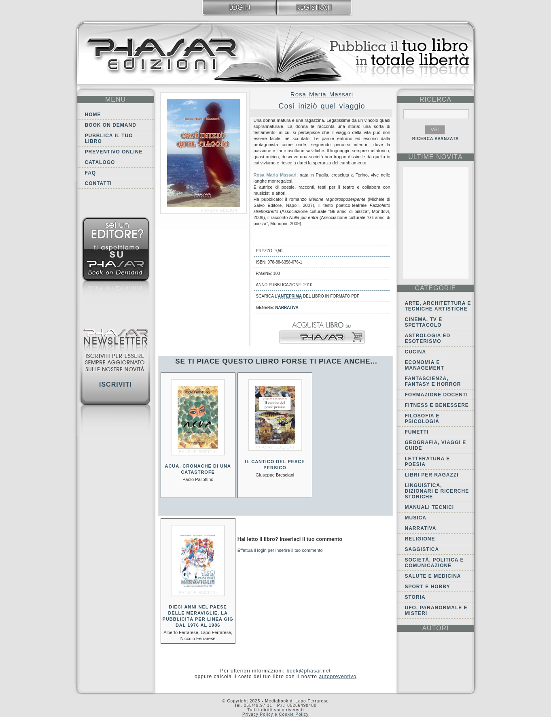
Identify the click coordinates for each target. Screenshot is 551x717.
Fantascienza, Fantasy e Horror (433, 381)
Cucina (415, 352)
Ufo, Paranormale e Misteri (436, 610)
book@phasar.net (308, 671)
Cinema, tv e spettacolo (424, 322)
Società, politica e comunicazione (434, 562)
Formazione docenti (436, 395)
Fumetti (417, 432)
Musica (415, 518)
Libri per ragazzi (432, 475)
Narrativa (286, 307)
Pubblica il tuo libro (109, 138)
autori (435, 628)
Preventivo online (114, 152)
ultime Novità (435, 156)
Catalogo (100, 162)
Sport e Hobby (427, 586)
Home (93, 114)
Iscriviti (115, 384)
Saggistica (422, 549)
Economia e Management (424, 365)
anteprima (290, 296)
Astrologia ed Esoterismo (428, 338)
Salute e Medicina (433, 576)
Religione (420, 539)
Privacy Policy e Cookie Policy (275, 714)
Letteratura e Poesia (427, 461)
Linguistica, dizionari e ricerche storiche (437, 491)
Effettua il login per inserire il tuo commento (280, 550)
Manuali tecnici (429, 507)
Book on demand (110, 125)
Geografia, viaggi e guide (435, 445)
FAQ (90, 173)
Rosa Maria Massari (321, 94)
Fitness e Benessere (437, 405)
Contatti (98, 183)
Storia (415, 597)
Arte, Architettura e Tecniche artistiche (438, 306)
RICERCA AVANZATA (435, 138)
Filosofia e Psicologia (422, 418)
